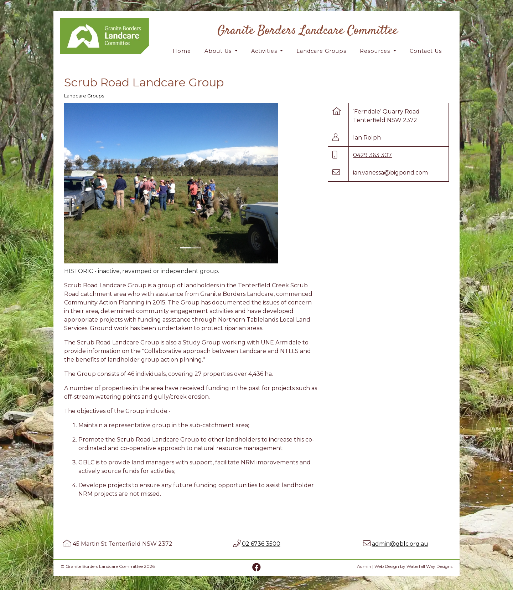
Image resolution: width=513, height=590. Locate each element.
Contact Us (426, 51)
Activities (265, 51)
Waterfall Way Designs (429, 566)
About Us (218, 51)
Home (182, 51)
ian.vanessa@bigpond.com (390, 172)
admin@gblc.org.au (400, 543)
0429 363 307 (372, 155)
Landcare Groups (321, 51)
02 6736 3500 (261, 543)
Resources (376, 51)
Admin (364, 566)
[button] (83, 183)
